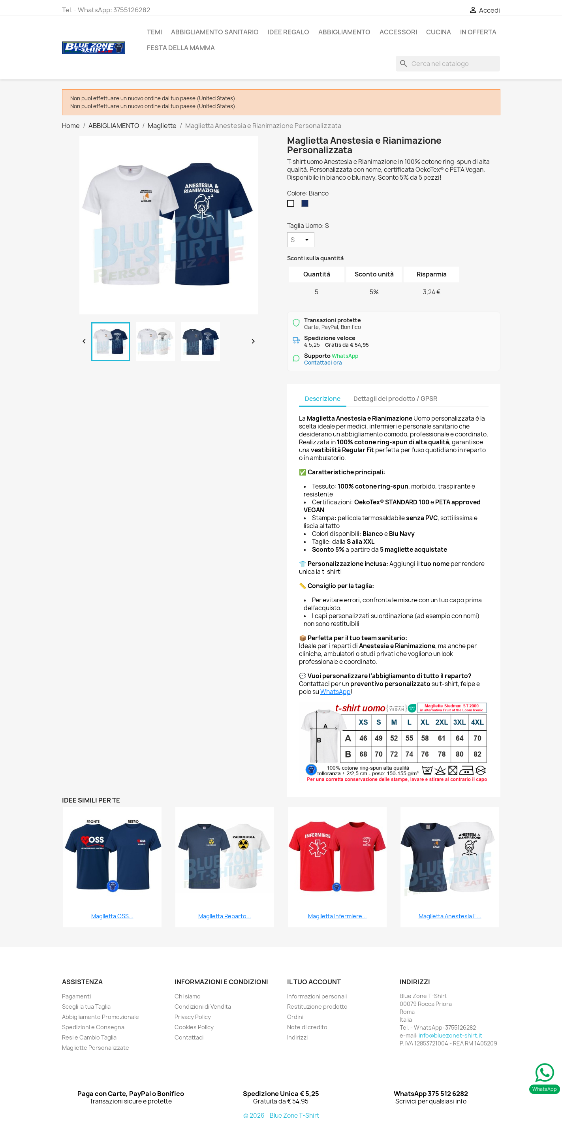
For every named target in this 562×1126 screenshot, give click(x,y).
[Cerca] (448, 63)
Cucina (438, 32)
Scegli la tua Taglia (86, 1006)
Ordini (295, 1017)
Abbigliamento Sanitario (215, 32)
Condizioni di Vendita (203, 1006)
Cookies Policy (194, 1027)
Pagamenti (76, 996)
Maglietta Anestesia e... (450, 916)
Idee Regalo (288, 32)
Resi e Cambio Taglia (89, 1037)
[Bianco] (292, 205)
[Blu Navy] (306, 205)
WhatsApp (335, 692)
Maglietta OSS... (112, 916)
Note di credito (307, 1027)
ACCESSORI (398, 32)
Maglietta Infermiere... (337, 916)
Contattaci (189, 1037)
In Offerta (478, 32)
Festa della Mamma (181, 47)
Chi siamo (188, 996)
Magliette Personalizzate (95, 1047)
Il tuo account (314, 981)
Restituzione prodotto (317, 1006)
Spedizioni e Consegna (93, 1027)
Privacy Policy (193, 1017)
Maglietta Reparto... (224, 916)
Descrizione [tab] (322, 399)
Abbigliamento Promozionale (100, 1017)
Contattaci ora (323, 362)
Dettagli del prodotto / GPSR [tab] (395, 399)
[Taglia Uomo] (300, 239)
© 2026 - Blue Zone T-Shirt (281, 1115)
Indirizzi (297, 1037)
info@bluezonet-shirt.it (450, 1035)
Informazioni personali (317, 996)
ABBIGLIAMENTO (344, 32)
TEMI (154, 32)
